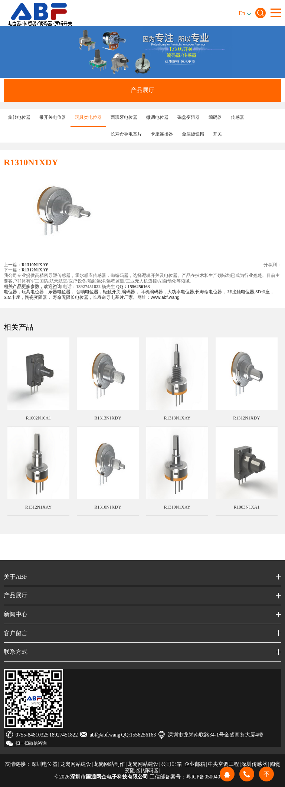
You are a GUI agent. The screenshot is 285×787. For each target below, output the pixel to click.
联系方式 (15, 652)
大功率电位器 (180, 291)
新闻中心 (15, 614)
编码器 (128, 291)
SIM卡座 (12, 297)
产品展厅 (142, 90)
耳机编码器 (152, 291)
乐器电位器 (59, 291)
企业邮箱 (194, 764)
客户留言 (15, 633)
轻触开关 (112, 291)
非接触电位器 (240, 291)
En (242, 13)
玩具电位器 (33, 291)
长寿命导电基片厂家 (113, 297)
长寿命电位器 (208, 291)
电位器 (10, 291)
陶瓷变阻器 (36, 297)
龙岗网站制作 (109, 764)
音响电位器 (87, 291)
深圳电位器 (45, 764)
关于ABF (15, 577)
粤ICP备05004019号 (208, 777)
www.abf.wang (165, 297)
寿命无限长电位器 (70, 297)
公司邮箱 (171, 764)
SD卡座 (262, 291)
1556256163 (139, 286)
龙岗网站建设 (75, 764)
